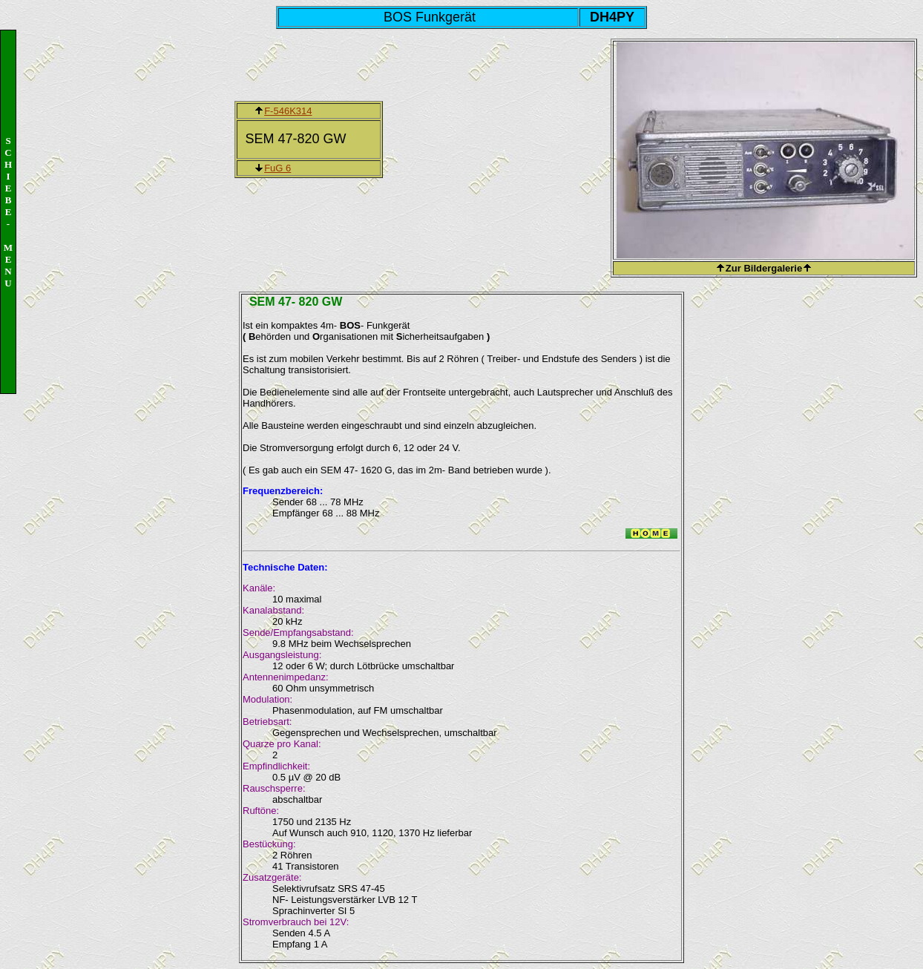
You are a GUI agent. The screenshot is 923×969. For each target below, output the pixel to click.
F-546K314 (288, 110)
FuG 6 (277, 168)
